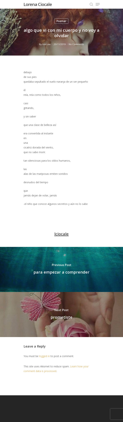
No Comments (76, 44)
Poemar (61, 21)
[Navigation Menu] (98, 4)
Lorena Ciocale (38, 4)
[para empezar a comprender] (61, 269)
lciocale (46, 44)
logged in (44, 356)
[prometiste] (61, 314)
